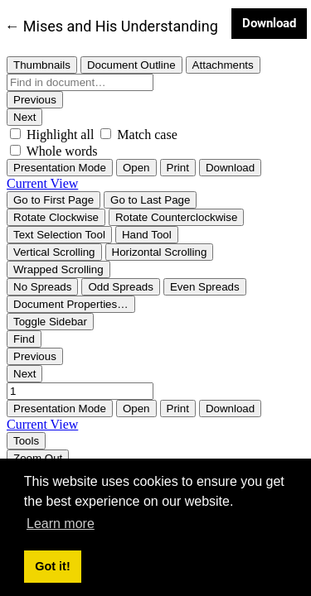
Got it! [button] (52, 566)
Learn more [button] (61, 524)
